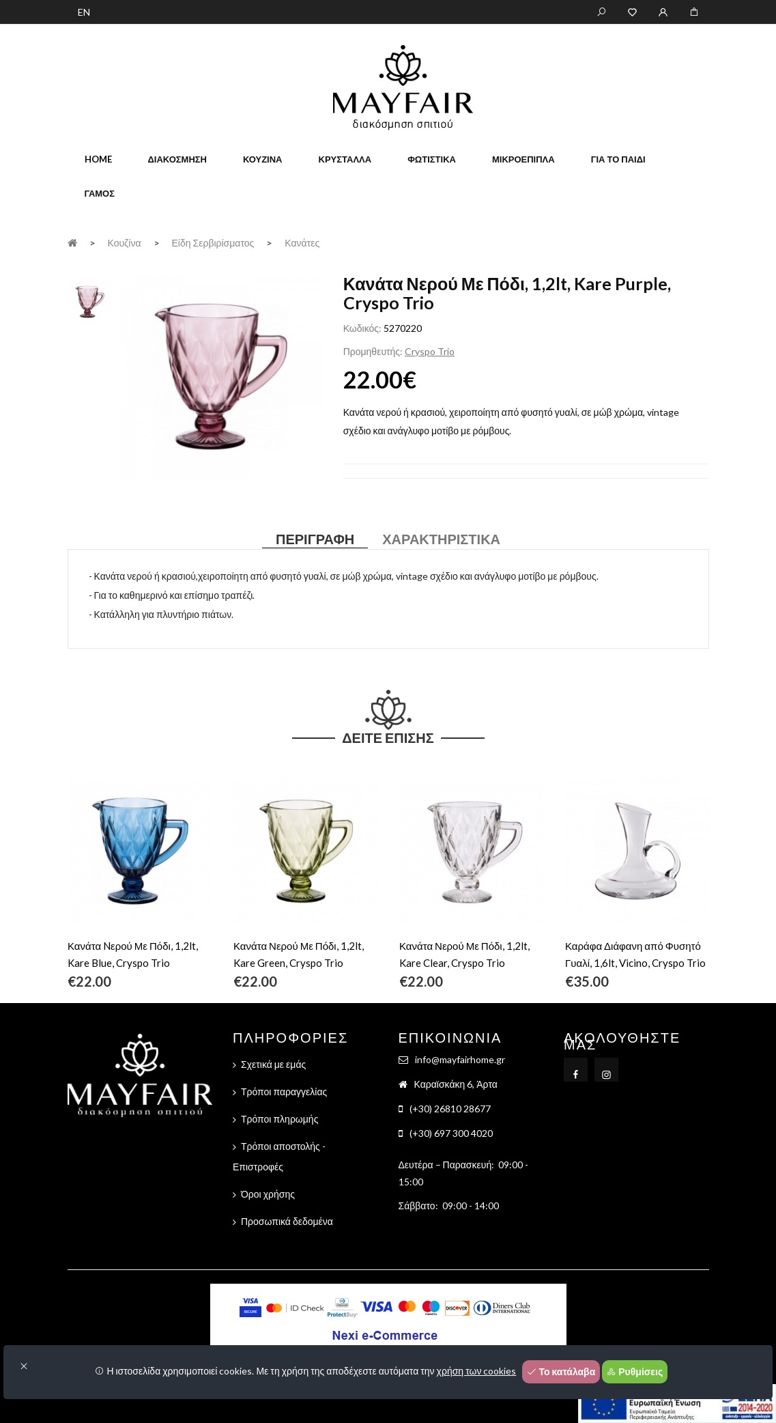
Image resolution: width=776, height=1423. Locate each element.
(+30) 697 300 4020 (451, 1133)
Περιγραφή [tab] (315, 539)
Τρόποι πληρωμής (279, 1119)
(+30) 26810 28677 (450, 1108)
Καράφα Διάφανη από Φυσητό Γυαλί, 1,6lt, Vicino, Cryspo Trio (635, 954)
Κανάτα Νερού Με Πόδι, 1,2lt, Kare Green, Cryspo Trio (298, 954)
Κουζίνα (263, 159)
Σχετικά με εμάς (273, 1064)
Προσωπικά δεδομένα (287, 1221)
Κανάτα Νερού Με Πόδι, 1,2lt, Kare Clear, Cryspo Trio (464, 954)
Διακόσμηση (177, 159)
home (98, 159)
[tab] (90, 300)
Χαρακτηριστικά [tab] (441, 539)
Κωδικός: (362, 328)
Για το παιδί (618, 159)
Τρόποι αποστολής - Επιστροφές (279, 1156)
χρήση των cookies (477, 1371)
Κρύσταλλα (345, 159)
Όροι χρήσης (268, 1194)
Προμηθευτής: (373, 351)
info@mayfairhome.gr (460, 1059)
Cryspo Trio (430, 351)
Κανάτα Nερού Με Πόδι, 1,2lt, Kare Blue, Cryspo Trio (133, 954)
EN (84, 12)
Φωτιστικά (431, 159)
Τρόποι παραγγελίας (284, 1091)
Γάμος (100, 193)
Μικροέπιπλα (523, 159)
